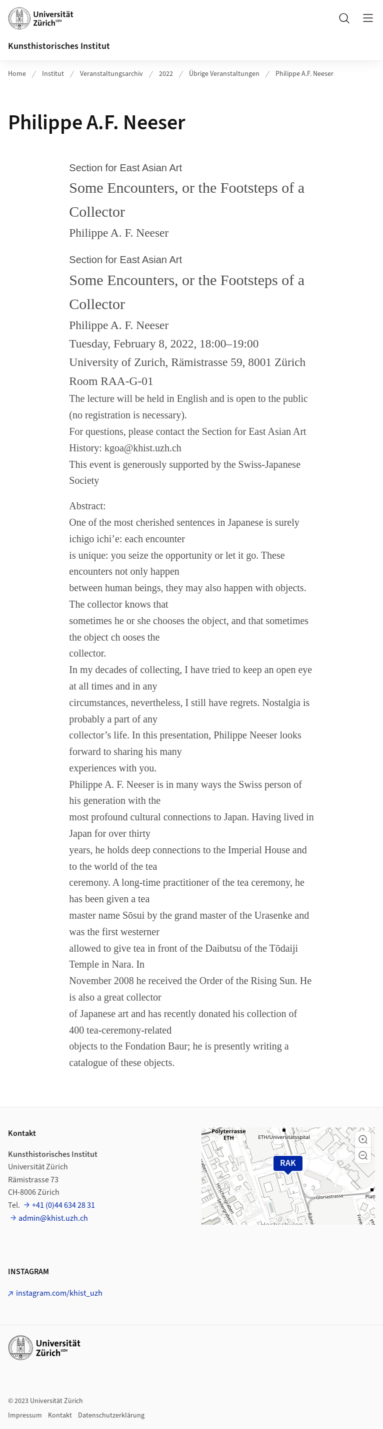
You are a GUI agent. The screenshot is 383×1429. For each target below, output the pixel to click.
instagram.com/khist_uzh (59, 1293)
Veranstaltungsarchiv (111, 74)
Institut (53, 74)
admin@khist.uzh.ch (53, 1218)
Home (17, 74)
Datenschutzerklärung (111, 1416)
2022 (166, 74)
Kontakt (60, 1416)
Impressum (25, 1416)
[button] (363, 1139)
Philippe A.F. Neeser (305, 74)
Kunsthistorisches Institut (59, 46)
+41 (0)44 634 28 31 (63, 1205)
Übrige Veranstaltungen (224, 74)
